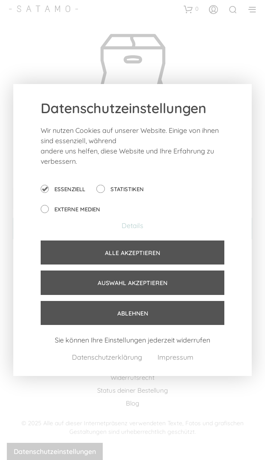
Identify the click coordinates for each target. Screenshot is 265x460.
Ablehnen (132, 313)
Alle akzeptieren (132, 253)
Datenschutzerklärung (108, 357)
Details (132, 225)
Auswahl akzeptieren (132, 283)
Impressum (176, 357)
